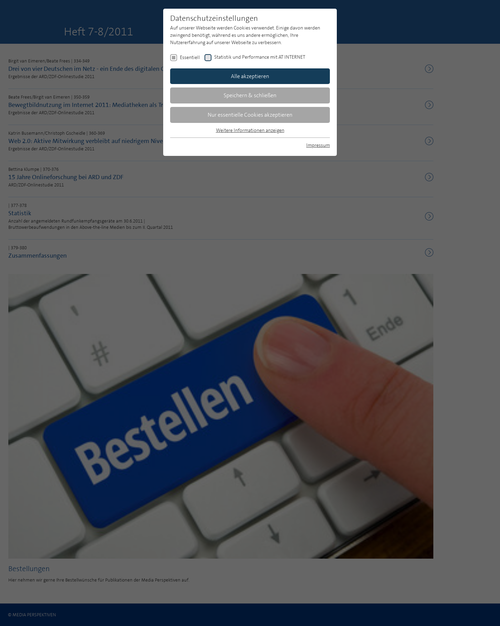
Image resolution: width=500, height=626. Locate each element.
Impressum (318, 145)
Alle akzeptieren (250, 76)
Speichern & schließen (250, 95)
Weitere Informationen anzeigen (250, 130)
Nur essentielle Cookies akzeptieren (250, 114)
